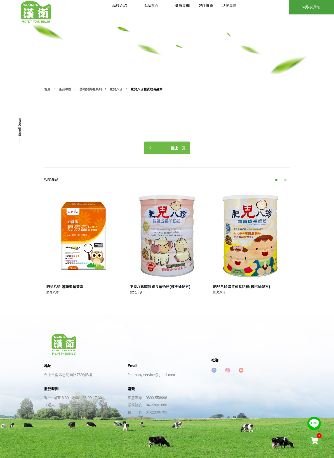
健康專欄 (193, 11)
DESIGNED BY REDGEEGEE (175, 437)
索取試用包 (311, 7)
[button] (276, 179)
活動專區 (235, 11)
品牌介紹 (134, 11)
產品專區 (164, 11)
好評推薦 (214, 11)
